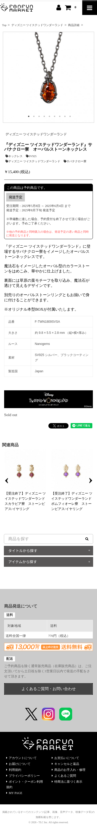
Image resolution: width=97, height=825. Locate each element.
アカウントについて (21, 758)
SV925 (31, 156)
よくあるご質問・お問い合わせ (48, 689)
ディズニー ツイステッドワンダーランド (36, 134)
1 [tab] (28, 116)
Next (90, 480)
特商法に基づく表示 (67, 781)
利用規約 (13, 770)
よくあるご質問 (64, 776)
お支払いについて (65, 758)
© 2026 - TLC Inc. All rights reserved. (49, 822)
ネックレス (14, 156)
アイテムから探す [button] (22, 561)
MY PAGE (14, 793)
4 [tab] (44, 116)
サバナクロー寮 (75, 161)
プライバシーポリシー (23, 776)
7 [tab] (59, 116)
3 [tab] (39, 116)
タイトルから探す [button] (22, 550)
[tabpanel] (48, 77)
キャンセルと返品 (65, 764)
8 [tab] (65, 116)
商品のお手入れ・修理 (68, 770)
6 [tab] (54, 116)
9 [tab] (70, 116)
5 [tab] (49, 116)
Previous (6, 480)
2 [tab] (33, 116)
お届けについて (18, 764)
